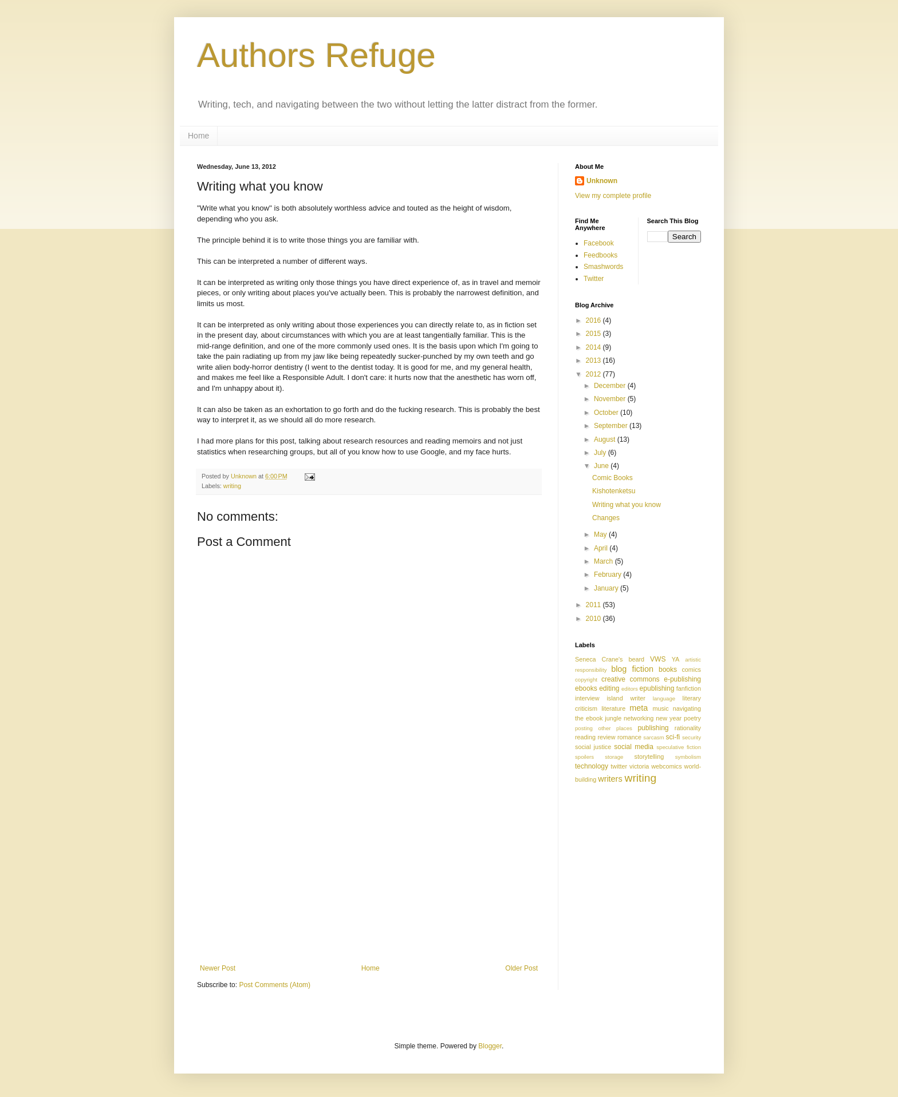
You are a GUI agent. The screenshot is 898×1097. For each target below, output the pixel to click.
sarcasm (653, 737)
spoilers (584, 757)
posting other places (603, 728)
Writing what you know (626, 505)
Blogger (490, 1046)
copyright (586, 679)
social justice (593, 746)
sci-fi (673, 737)
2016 (594, 320)
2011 (594, 605)
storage (614, 757)
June (602, 466)
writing (232, 485)
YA (676, 659)
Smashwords (603, 267)
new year (669, 718)
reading (585, 737)
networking (638, 718)
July (601, 453)
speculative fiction (678, 747)
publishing (652, 728)
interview (587, 698)
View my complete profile (613, 196)
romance (629, 737)
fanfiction (688, 688)
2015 (594, 334)
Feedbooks (600, 255)
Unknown (601, 181)
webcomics (666, 766)
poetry (692, 718)
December (611, 386)
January (607, 588)
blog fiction (632, 669)
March (604, 561)
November (611, 399)
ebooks (586, 688)
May (601, 534)
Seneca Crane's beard (609, 659)
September (611, 426)
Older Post (521, 968)
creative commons (630, 679)
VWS (657, 659)
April (601, 548)
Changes (606, 518)
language (664, 698)
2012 (594, 374)
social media (633, 747)
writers (610, 778)
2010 (594, 619)
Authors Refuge (316, 55)
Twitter (594, 279)
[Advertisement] (369, 878)
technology (591, 766)
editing (609, 688)
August (605, 439)
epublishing (657, 688)
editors (629, 689)
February (608, 575)
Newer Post (217, 968)
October (607, 413)
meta (638, 707)
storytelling (649, 756)
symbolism (688, 757)
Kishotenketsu (613, 491)
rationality (688, 727)
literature (613, 708)
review (606, 737)
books (668, 670)
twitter (619, 766)
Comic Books (612, 478)
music (660, 708)
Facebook (599, 243)
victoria (639, 766)
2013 (594, 361)
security (691, 737)
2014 (594, 347)
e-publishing (682, 679)
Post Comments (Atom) (274, 985)
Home (198, 135)
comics (691, 669)
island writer (625, 698)
